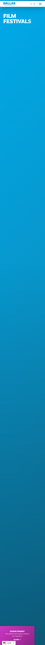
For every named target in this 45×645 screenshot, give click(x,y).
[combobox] (9, 643)
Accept (17, 640)
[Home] (9, 4)
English (7, 643)
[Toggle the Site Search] (35, 4)
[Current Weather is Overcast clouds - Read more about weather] (31, 4)
